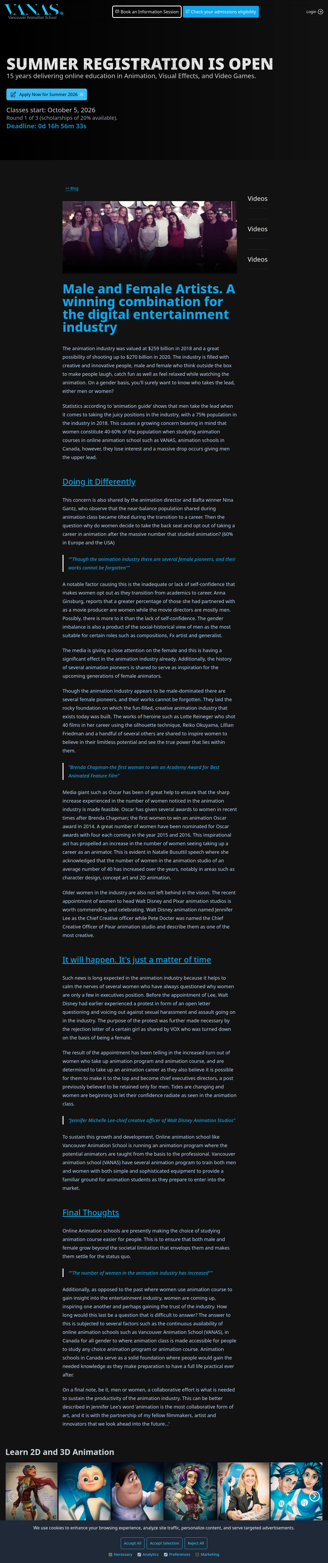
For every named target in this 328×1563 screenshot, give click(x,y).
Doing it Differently (99, 481)
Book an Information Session (146, 12)
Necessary (120, 1554)
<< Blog (72, 188)
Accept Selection (164, 1543)
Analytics (148, 1554)
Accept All (132, 1543)
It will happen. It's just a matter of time (137, 959)
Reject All (196, 1543)
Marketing (207, 1554)
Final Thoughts (91, 1212)
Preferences (177, 1554)
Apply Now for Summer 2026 (46, 94)
